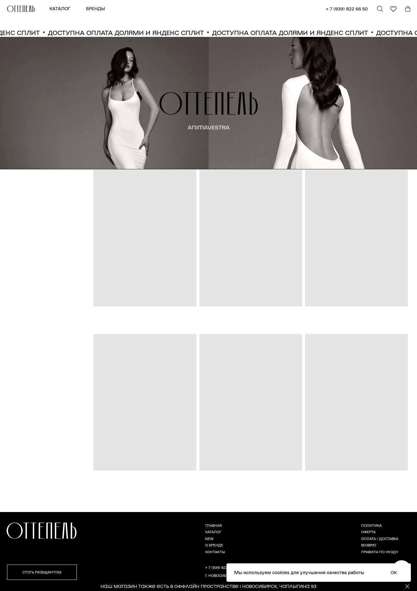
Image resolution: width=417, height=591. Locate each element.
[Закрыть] (407, 586)
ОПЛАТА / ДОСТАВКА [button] (379, 538)
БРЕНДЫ (95, 8)
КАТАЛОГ (59, 8)
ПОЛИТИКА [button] (371, 525)
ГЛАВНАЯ (213, 525)
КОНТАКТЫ (215, 552)
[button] (42, 572)
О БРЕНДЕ (214, 545)
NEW (209, 538)
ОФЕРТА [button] (368, 532)
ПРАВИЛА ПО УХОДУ (379, 552)
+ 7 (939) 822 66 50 (347, 8)
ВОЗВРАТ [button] (368, 545)
